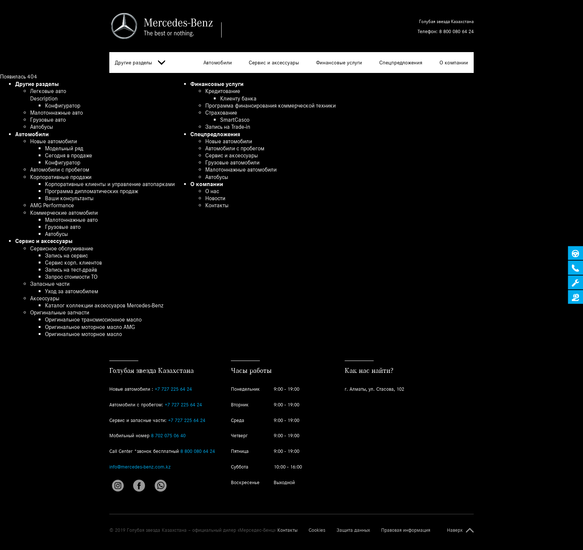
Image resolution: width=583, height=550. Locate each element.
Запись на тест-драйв (71, 269)
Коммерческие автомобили (64, 212)
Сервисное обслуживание (61, 248)
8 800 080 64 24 (456, 31)
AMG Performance (52, 205)
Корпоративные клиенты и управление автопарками (110, 184)
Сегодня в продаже (68, 155)
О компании (453, 62)
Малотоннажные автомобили (241, 169)
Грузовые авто (48, 119)
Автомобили (217, 62)
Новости (215, 198)
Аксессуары (44, 298)
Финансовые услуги (339, 62)
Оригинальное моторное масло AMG (90, 326)
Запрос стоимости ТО (71, 276)
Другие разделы (140, 62)
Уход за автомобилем (71, 291)
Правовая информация (405, 530)
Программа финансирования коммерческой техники (270, 105)
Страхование (221, 112)
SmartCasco (234, 119)
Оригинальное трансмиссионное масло (93, 319)
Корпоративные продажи (60, 176)
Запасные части (50, 283)
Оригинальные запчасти (59, 312)
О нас (212, 191)
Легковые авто (48, 91)
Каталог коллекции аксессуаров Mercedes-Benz (104, 305)
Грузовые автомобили (232, 162)
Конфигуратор (62, 105)
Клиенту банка (238, 98)
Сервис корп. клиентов (73, 262)
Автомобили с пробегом (59, 169)
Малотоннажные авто (56, 112)
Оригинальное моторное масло (83, 334)
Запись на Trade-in (227, 126)
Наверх (455, 530)
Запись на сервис (66, 255)
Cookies (317, 530)
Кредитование (222, 91)
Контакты (217, 205)
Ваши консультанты (69, 198)
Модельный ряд (64, 148)
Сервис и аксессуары (274, 62)
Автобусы (41, 126)
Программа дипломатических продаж (91, 191)
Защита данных (353, 530)
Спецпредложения (400, 62)
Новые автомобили (53, 141)
